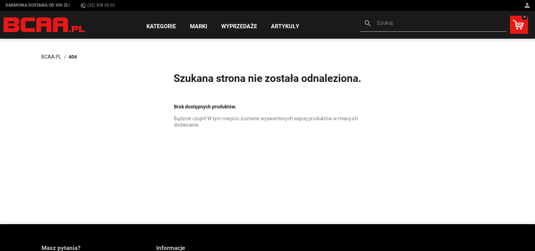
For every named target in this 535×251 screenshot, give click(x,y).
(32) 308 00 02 (98, 5)
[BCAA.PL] (44, 24)
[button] (433, 24)
